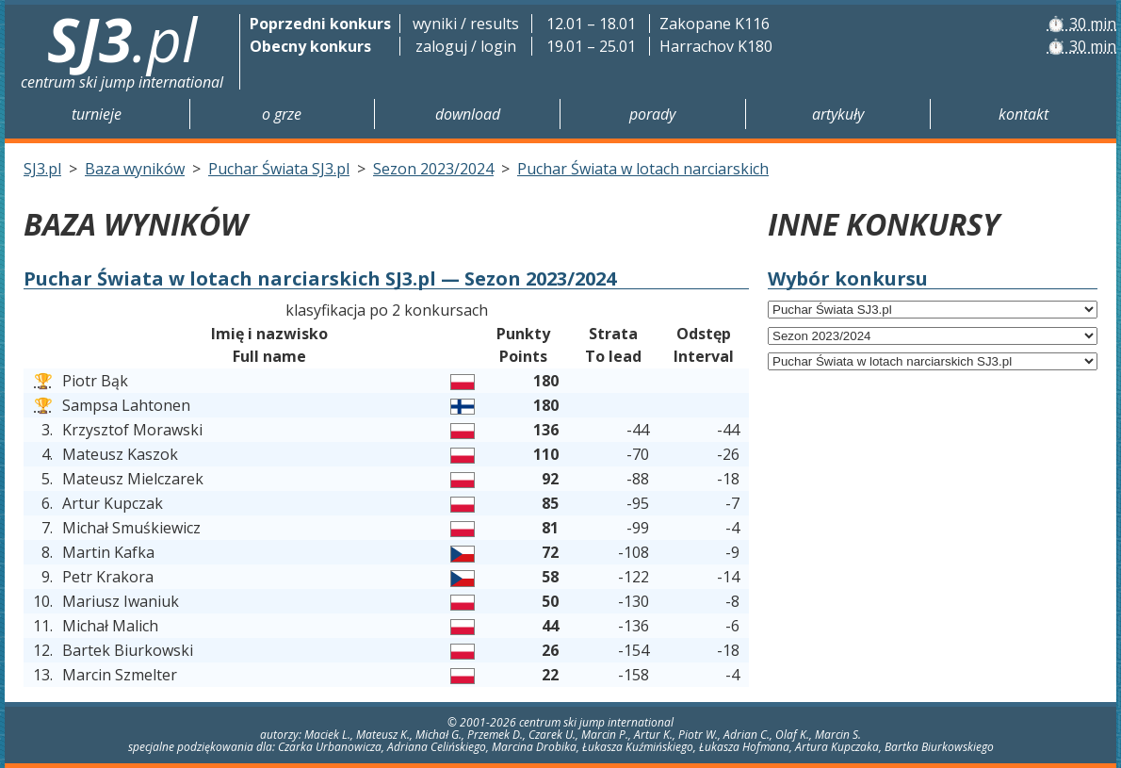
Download (467, 114)
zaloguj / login (465, 46)
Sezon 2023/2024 (433, 168)
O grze (281, 114)
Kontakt (1023, 114)
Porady (652, 114)
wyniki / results (466, 23)
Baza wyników (135, 168)
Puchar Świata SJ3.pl (278, 168)
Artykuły (838, 114)
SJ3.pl (42, 168)
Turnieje (97, 114)
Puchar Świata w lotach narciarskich (643, 168)
